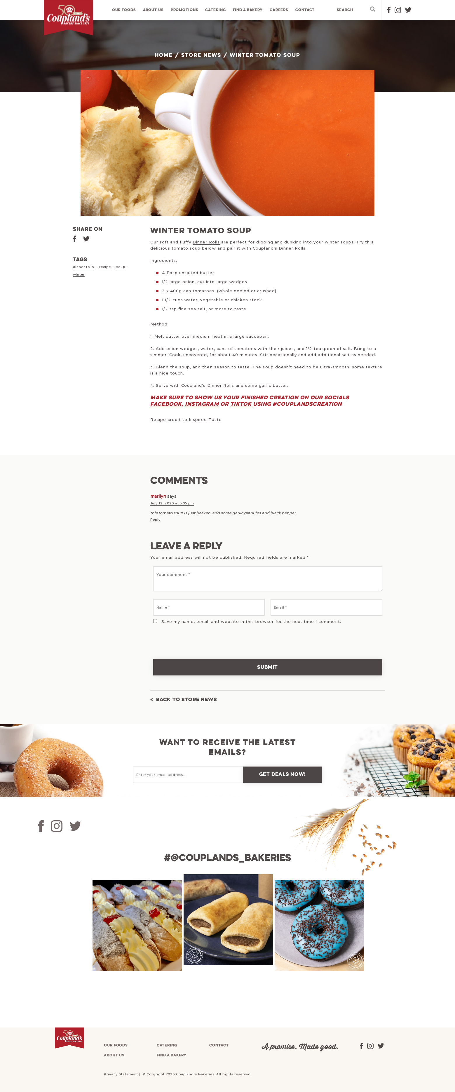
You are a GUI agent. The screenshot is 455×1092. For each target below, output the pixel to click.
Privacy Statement (121, 1074)
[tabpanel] (136, 925)
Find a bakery (248, 10)
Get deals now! (282, 774)
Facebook (166, 404)
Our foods (124, 10)
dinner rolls (83, 267)
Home (164, 55)
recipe (105, 267)
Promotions (184, 10)
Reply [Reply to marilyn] (155, 519)
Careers (279, 10)
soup (120, 267)
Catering (215, 10)
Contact (305, 10)
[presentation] (190, 637)
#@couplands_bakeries (228, 858)
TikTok (241, 404)
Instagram (202, 404)
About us (153, 10)
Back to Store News (186, 699)
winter (79, 274)
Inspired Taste (205, 419)
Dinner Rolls (206, 242)
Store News (201, 55)
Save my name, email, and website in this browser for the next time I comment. (251, 621)
